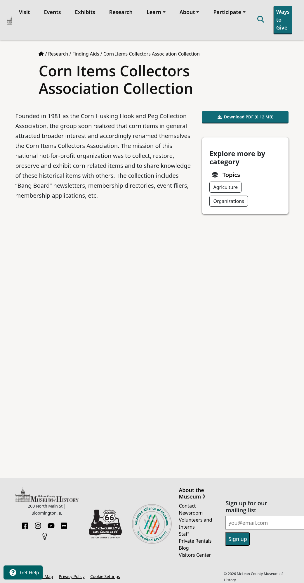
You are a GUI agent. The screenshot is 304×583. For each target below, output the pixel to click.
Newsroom (191, 510)
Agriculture (225, 185)
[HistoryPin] (44, 532)
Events (51, 10)
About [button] (186, 10)
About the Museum (192, 491)
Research (119, 10)
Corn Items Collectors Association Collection (151, 52)
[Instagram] (37, 521)
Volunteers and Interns (195, 521)
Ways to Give (282, 18)
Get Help (23, 572)
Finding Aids (85, 52)
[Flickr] (63, 521)
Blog (184, 545)
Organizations (228, 199)
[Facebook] (25, 521)
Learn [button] (152, 10)
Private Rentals (195, 538)
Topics (231, 173)
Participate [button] (226, 10)
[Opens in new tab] (105, 521)
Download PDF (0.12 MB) (246, 115)
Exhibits (84, 10)
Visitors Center (195, 552)
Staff (184, 531)
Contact (187, 503)
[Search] (259, 19)
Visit (23, 10)
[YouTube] (51, 521)
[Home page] (41, 52)
